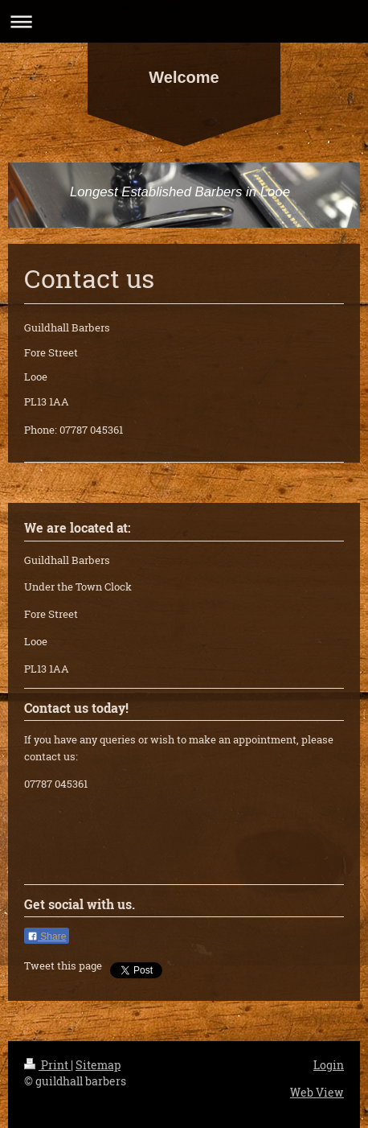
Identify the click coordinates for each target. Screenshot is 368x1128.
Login (328, 1064)
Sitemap (98, 1064)
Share (46, 936)
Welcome (184, 77)
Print (47, 1064)
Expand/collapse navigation (184, 21)
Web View (317, 1092)
